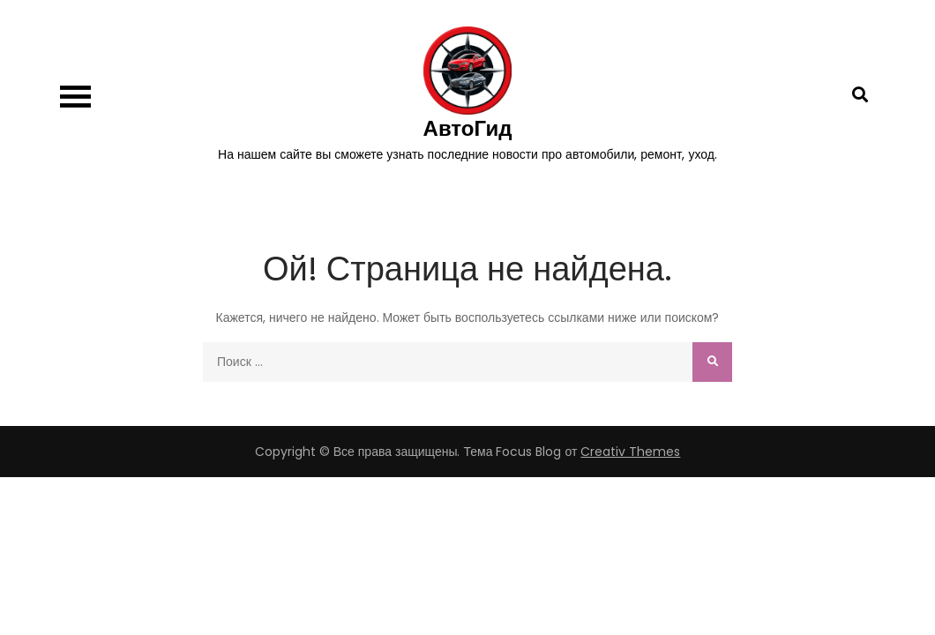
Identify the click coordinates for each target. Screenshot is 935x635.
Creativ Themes (630, 451)
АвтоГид (467, 128)
